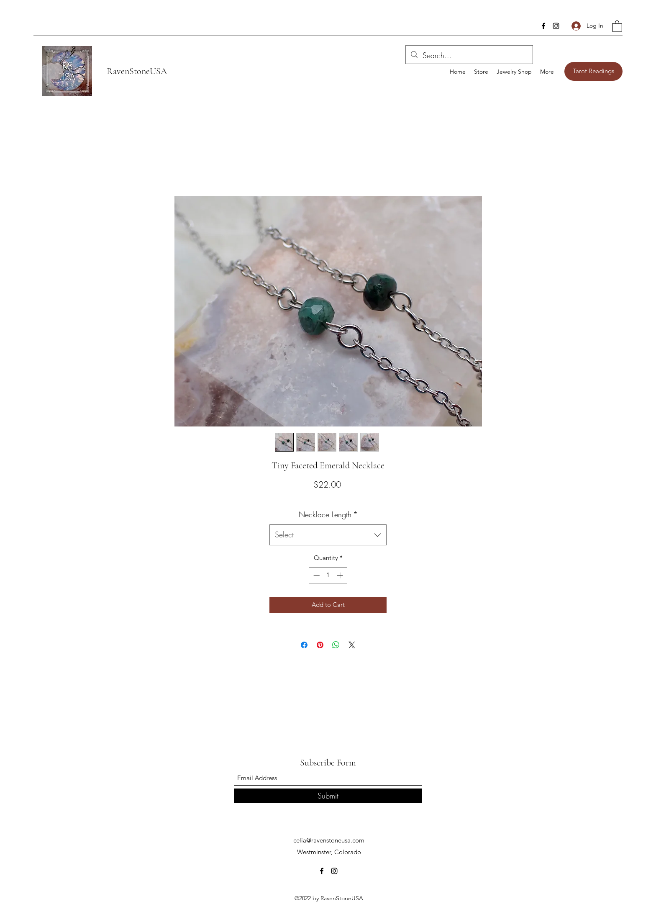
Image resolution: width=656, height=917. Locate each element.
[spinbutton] (328, 575)
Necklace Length (328, 514)
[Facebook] (543, 26)
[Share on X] (352, 645)
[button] (617, 26)
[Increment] (340, 575)
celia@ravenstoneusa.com (328, 840)
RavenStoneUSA (137, 71)
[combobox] (328, 534)
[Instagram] (556, 26)
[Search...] (469, 56)
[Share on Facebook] (304, 645)
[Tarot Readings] (593, 71)
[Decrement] (315, 575)
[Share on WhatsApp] (336, 645)
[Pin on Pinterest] (320, 645)
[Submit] (328, 796)
